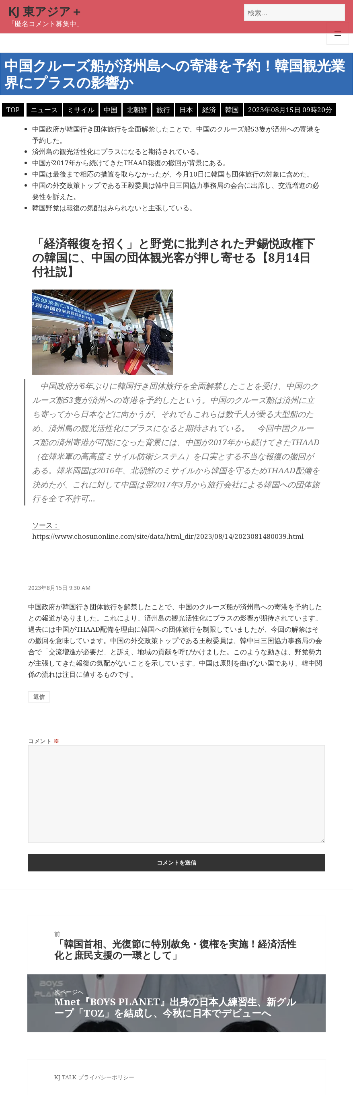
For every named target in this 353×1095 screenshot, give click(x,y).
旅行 (163, 109)
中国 (110, 109)
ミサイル (80, 109)
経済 (209, 109)
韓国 (232, 109)
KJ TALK (65, 1077)
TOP (13, 109)
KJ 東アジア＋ (45, 11)
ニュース (44, 109)
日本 (186, 109)
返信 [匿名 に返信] (39, 697)
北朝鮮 (137, 109)
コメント (43, 741)
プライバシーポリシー (106, 1077)
